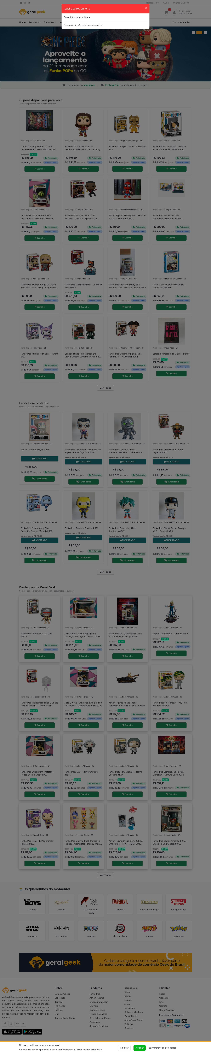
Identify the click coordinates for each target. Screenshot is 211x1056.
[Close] (146, 8)
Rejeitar (124, 1047)
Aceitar (140, 1047)
